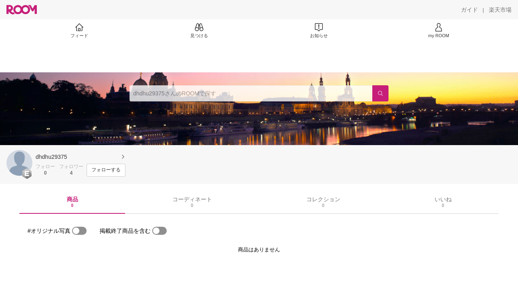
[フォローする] (106, 170)
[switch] (79, 231)
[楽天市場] (500, 9)
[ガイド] (469, 9)
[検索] (380, 93)
